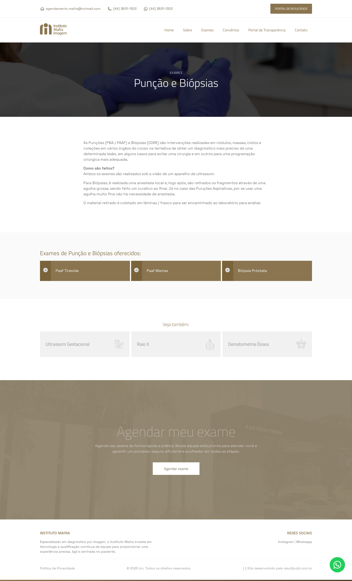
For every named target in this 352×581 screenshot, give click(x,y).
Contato (301, 30)
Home (169, 30)
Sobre (187, 30)
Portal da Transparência (267, 30)
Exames (207, 30)
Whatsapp (304, 542)
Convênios (231, 30)
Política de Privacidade (57, 568)
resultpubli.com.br (298, 568)
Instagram (286, 542)
